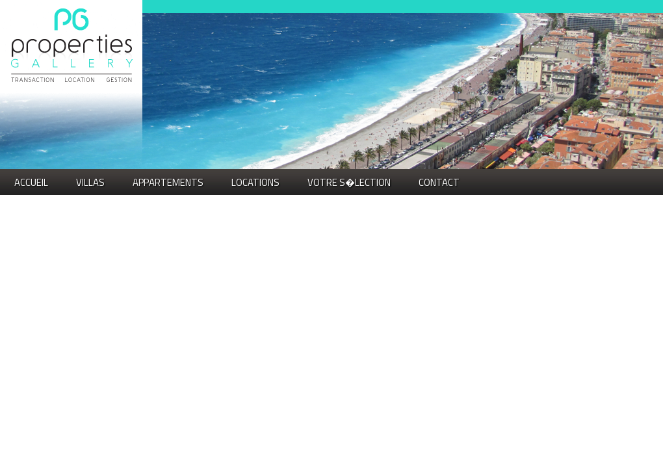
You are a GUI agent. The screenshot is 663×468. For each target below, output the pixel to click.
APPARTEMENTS (168, 182)
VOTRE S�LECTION (349, 182)
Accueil (31, 182)
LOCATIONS (255, 182)
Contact (439, 182)
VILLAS (90, 182)
